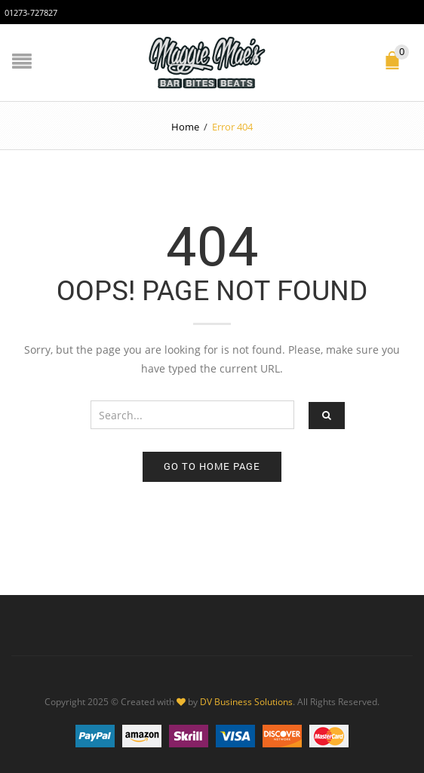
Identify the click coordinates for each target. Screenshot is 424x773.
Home (185, 126)
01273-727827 (31, 12)
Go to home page (212, 466)
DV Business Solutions (246, 701)
